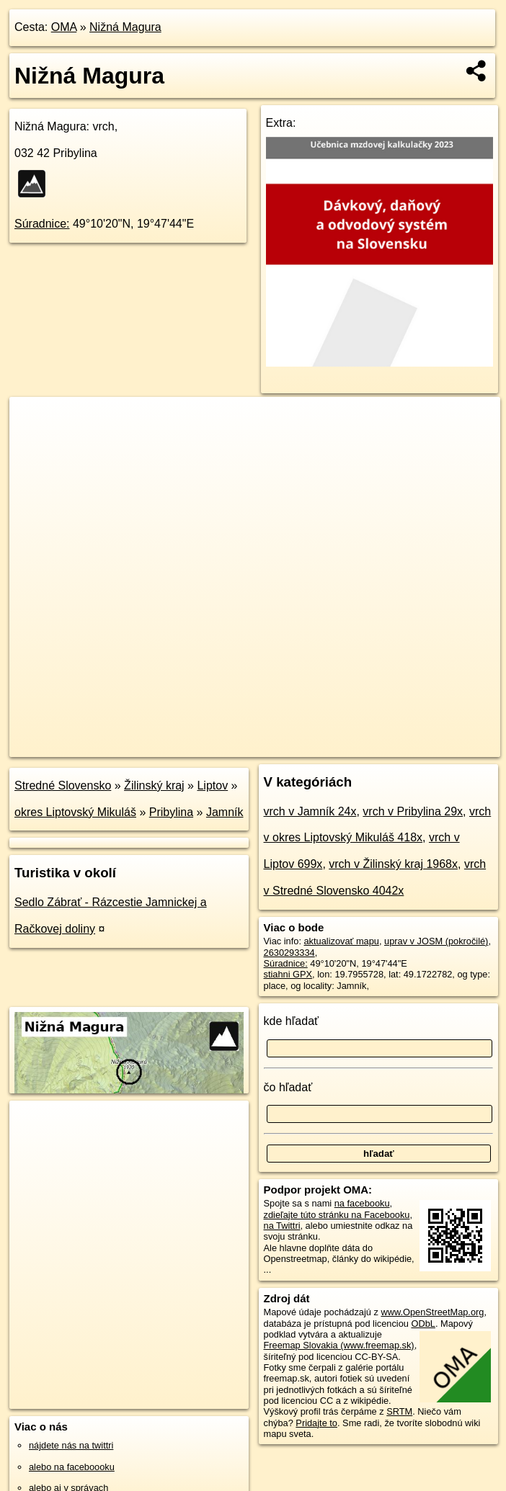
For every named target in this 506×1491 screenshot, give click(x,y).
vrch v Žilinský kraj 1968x (393, 864)
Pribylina (171, 812)
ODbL (423, 1323)
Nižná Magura (125, 27)
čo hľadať (288, 1087)
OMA (64, 27)
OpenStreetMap (251, 745)
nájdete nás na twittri (71, 1445)
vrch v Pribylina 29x (413, 811)
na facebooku (362, 1203)
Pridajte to (316, 1423)
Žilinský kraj (154, 785)
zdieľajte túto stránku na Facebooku (337, 1214)
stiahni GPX (288, 974)
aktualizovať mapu (341, 941)
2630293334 (289, 952)
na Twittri (282, 1225)
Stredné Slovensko (62, 785)
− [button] (34, 444)
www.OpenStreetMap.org (432, 1312)
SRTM (399, 1411)
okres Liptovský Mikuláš (75, 812)
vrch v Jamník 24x (310, 811)
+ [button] (34, 421)
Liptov (212, 785)
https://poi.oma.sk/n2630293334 (435, 745)
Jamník (225, 812)
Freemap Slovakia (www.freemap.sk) (339, 1345)
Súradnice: (42, 224)
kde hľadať (291, 1021)
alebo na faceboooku (72, 1466)
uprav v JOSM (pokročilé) (436, 941)
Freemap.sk (326, 745)
